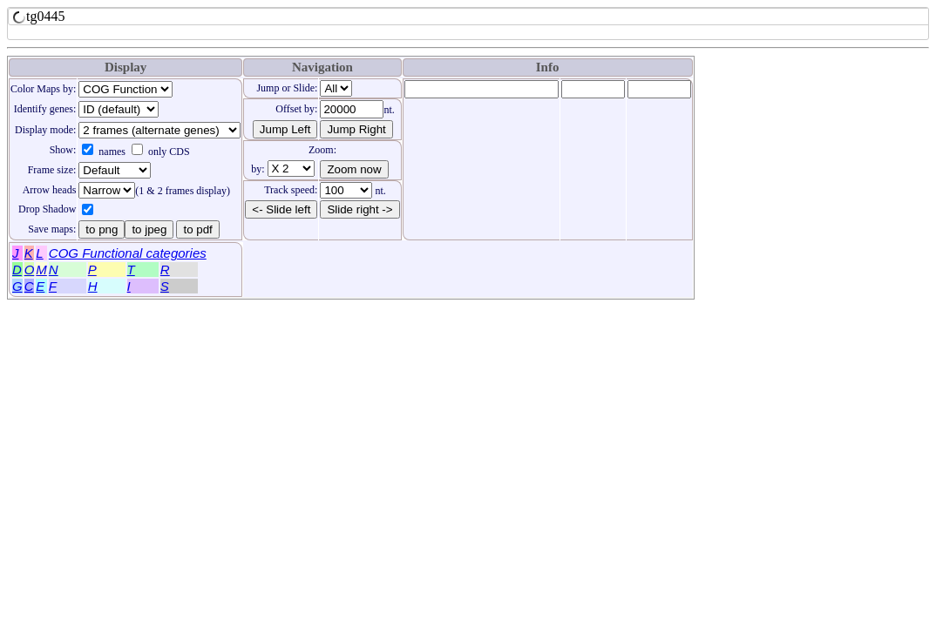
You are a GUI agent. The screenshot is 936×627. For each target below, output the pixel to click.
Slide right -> (359, 209)
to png (101, 229)
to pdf (197, 229)
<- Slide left (281, 209)
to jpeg (149, 229)
